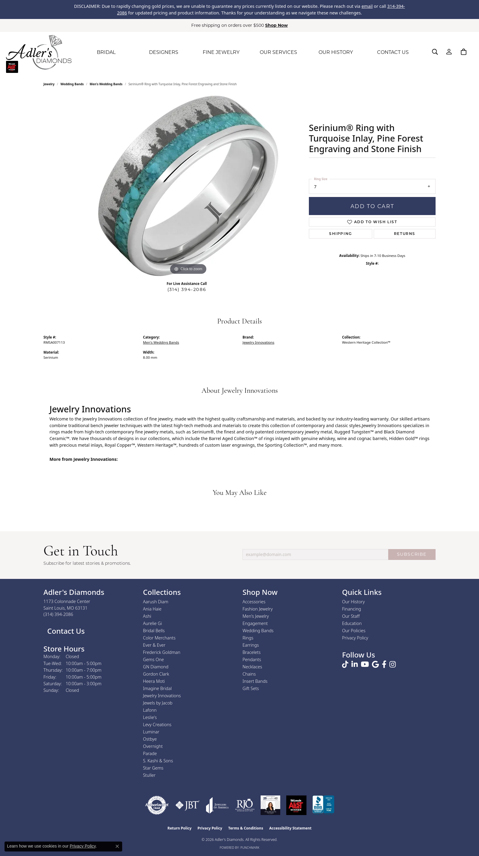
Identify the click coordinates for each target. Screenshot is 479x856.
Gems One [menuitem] (153, 659)
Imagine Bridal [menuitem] (157, 688)
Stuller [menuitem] (149, 775)
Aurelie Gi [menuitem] (152, 623)
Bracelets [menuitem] (252, 652)
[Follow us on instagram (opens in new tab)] (392, 664)
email (367, 6)
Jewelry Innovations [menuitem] (162, 695)
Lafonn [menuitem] (150, 710)
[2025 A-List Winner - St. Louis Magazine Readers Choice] (296, 805)
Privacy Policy (355, 638)
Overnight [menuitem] (153, 746)
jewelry (49, 84)
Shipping (340, 233)
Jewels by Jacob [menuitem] (158, 703)
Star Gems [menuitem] (153, 768)
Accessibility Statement (290, 828)
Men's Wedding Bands (106, 84)
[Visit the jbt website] (187, 805)
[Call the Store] (58, 614)
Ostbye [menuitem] (150, 739)
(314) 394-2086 (186, 289)
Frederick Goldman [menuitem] (161, 652)
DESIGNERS (163, 52)
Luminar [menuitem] (151, 732)
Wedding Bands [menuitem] (258, 630)
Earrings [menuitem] (251, 645)
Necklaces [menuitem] (252, 667)
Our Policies (354, 630)
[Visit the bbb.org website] (323, 805)
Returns (404, 233)
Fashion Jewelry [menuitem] (258, 609)
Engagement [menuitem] (255, 623)
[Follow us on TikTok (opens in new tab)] (345, 664)
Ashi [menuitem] (147, 616)
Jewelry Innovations (258, 342)
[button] (435, 52)
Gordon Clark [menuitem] (156, 674)
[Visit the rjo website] (245, 805)
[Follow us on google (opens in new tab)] (375, 664)
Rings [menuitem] (248, 638)
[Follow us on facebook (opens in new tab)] (384, 664)
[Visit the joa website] (217, 805)
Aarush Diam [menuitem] (155, 602)
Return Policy (179, 828)
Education (352, 623)
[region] (188, 185)
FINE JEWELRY (221, 52)
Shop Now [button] (276, 25)
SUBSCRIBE (412, 554)
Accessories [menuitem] (254, 602)
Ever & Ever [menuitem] (154, 645)
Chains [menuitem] (249, 674)
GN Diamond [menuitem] (155, 667)
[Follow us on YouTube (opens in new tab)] (365, 664)
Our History (353, 602)
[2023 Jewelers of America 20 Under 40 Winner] (270, 805)
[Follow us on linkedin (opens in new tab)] (354, 664)
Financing (351, 609)
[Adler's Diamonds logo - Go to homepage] (39, 52)
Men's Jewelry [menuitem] (256, 616)
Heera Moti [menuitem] (154, 681)
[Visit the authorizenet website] (157, 805)
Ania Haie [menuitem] (152, 609)
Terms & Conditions (245, 828)
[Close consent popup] (117, 846)
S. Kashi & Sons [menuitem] (158, 761)
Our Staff (351, 616)
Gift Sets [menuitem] (251, 688)
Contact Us (65, 631)
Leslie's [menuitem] (150, 717)
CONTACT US (393, 52)
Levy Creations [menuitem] (157, 724)
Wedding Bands (72, 84)
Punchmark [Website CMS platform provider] (249, 847)
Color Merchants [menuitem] (159, 638)
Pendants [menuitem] (252, 659)
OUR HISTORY (336, 52)
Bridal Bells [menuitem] (154, 630)
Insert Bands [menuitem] (255, 681)
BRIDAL (106, 52)
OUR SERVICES (278, 52)
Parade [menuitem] (150, 753)
